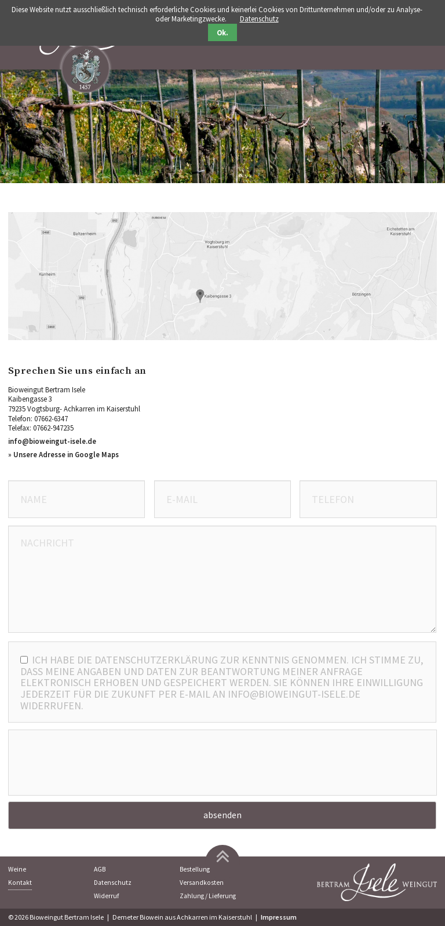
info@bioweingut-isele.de (52, 441)
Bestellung (195, 869)
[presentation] (222, 764)
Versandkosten (202, 882)
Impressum (279, 917)
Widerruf (106, 896)
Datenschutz (113, 882)
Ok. (222, 32)
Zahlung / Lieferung (208, 896)
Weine (17, 869)
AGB (99, 869)
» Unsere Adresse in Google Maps (63, 454)
